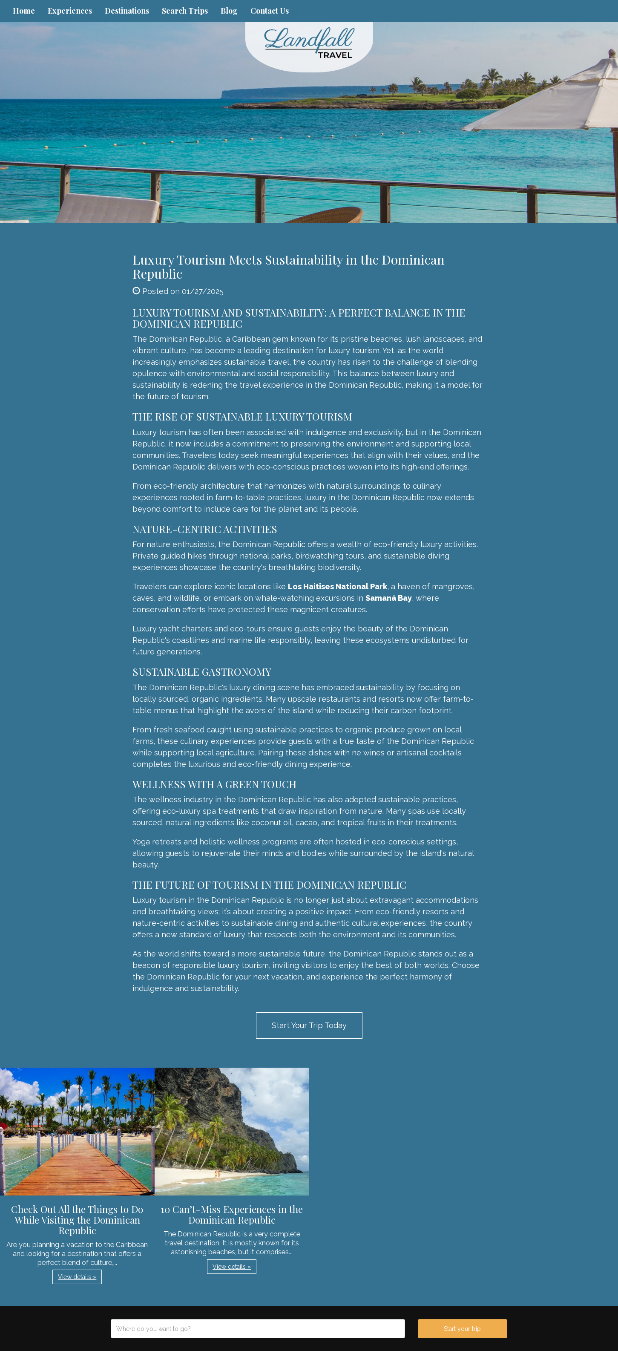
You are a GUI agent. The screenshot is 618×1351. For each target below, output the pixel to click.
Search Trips (185, 11)
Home (24, 11)
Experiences (70, 11)
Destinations (127, 11)
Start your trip (462, 1328)
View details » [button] (77, 1276)
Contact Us (269, 11)
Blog (229, 11)
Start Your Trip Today (309, 1025)
